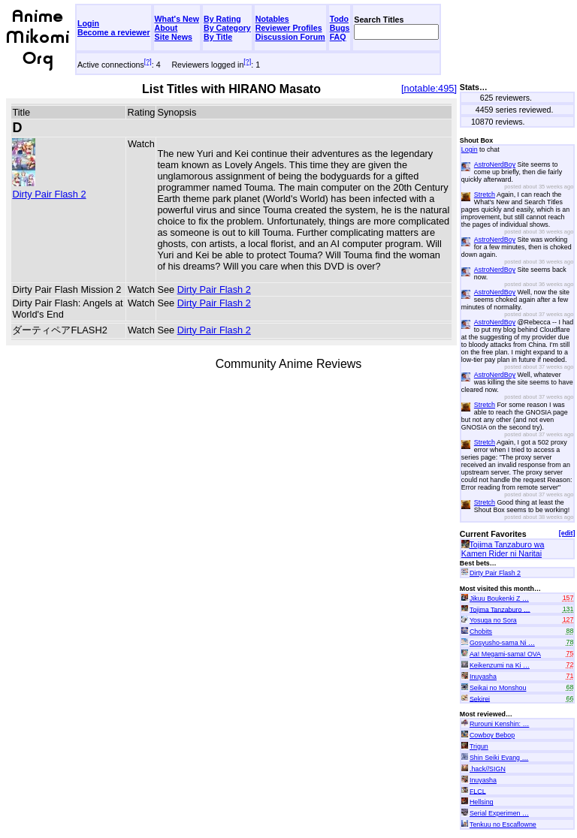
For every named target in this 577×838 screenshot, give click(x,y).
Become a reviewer (113, 32)
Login (88, 23)
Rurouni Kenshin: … (499, 724)
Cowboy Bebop (492, 735)
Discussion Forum (290, 36)
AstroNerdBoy (494, 164)
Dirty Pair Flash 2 (49, 188)
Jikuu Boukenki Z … (499, 598)
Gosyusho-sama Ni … (502, 643)
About (166, 27)
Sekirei (480, 698)
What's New (177, 18)
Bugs (340, 27)
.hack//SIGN (488, 769)
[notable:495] (429, 88)
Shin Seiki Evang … (499, 757)
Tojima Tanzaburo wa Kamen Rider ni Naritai (503, 549)
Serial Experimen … (499, 813)
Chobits (481, 631)
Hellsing (482, 802)
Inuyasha (483, 676)
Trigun (479, 746)
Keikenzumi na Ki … (500, 665)
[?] (148, 61)
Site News (173, 36)
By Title (218, 36)
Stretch (484, 194)
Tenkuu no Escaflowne (503, 824)
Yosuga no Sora (493, 620)
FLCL (478, 790)
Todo (339, 18)
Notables (272, 18)
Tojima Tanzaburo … (500, 609)
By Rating (222, 18)
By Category (227, 27)
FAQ (338, 36)
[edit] (567, 533)
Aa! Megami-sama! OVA (505, 654)
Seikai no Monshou (498, 688)
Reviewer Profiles (288, 27)
